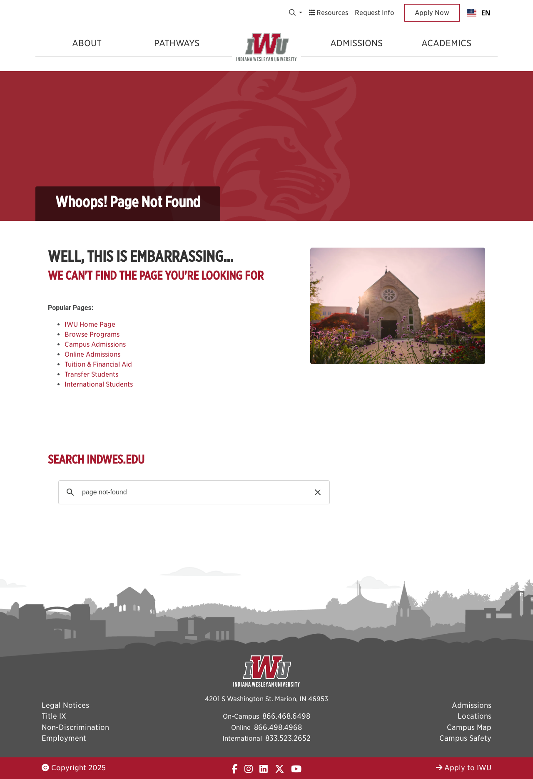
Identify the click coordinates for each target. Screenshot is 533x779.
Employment (64, 738)
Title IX (54, 716)
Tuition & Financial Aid (98, 364)
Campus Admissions (95, 344)
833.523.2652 (288, 738)
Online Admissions (92, 354)
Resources (328, 13)
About (87, 43)
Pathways (176, 43)
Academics (446, 43)
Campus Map (469, 727)
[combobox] (479, 12)
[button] (317, 492)
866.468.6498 (286, 716)
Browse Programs (92, 334)
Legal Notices (65, 705)
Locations (474, 716)
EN (479, 12)
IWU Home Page (90, 324)
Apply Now (432, 13)
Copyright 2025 (74, 767)
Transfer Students (91, 374)
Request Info (374, 13)
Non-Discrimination (75, 727)
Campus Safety (465, 738)
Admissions (356, 43)
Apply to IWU (463, 767)
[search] (193, 492)
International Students (99, 384)
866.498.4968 (278, 727)
